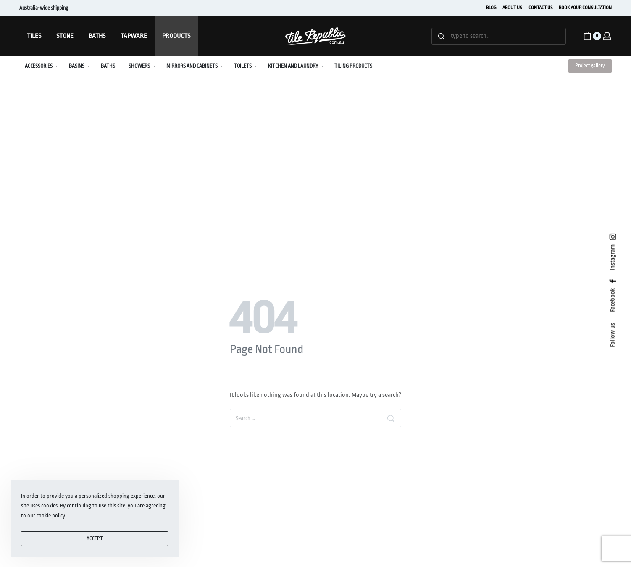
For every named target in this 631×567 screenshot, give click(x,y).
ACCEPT (95, 538)
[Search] (390, 418)
